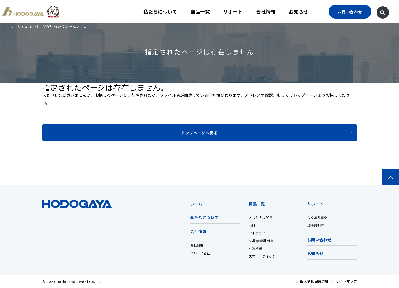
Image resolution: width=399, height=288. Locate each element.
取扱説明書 (315, 225)
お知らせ (298, 11)
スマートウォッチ (262, 256)
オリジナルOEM (260, 217)
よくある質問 (317, 217)
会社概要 (197, 245)
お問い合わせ (319, 239)
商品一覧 (200, 11)
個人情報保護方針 (312, 281)
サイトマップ (344, 281)
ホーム (15, 26)
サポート (233, 11)
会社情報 (266, 11)
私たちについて (160, 11)
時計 (252, 225)
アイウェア (257, 233)
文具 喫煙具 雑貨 (261, 240)
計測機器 (255, 248)
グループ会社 (200, 252)
